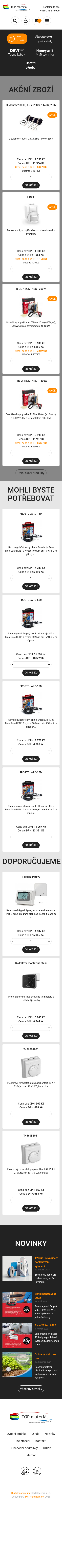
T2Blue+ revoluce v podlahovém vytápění (46, 1262)
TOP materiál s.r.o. (34, 1496)
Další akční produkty (31, 473)
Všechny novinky (31, 1389)
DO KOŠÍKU (31, 185)
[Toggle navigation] (25, 20)
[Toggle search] (15, 20)
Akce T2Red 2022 (45, 1325)
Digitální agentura (20, 1493)
